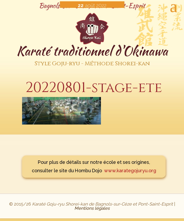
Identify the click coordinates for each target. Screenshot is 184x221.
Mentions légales (92, 208)
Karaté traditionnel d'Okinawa (92, 56)
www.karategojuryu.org (130, 170)
